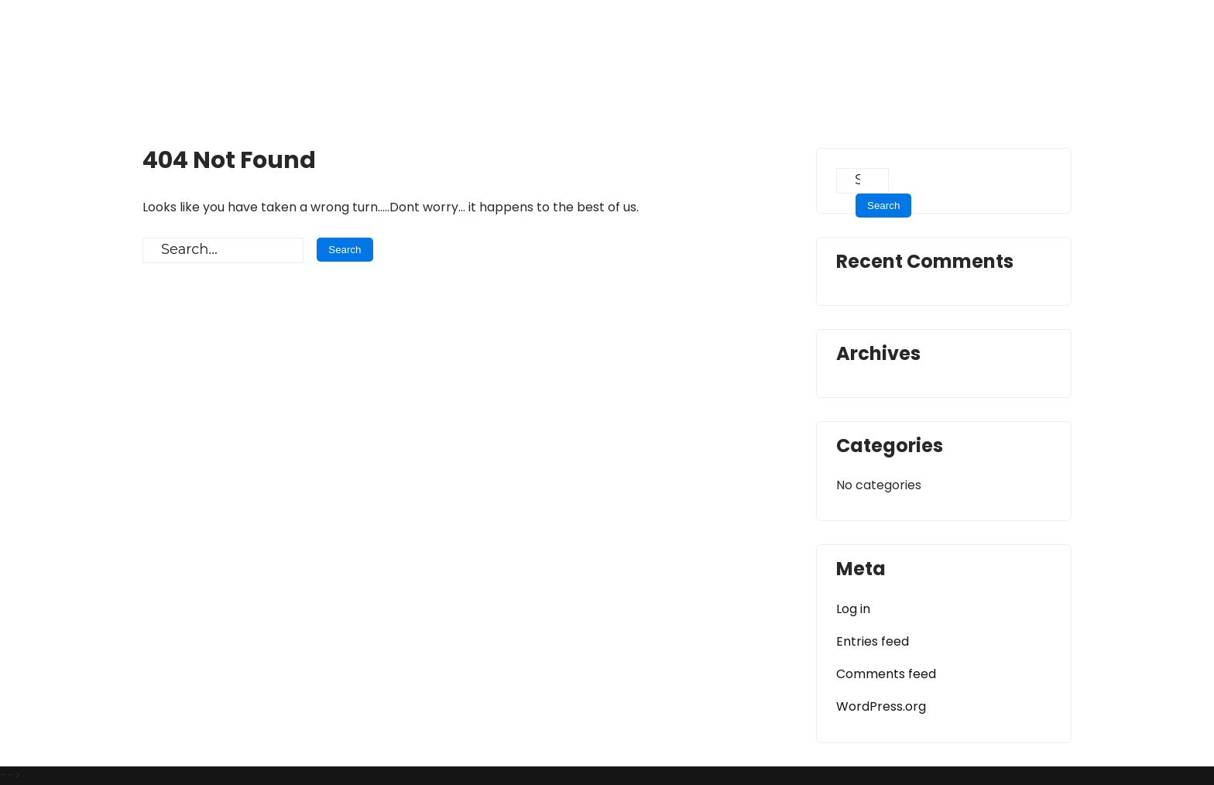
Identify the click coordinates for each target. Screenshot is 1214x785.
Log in (853, 609)
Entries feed (872, 641)
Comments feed (886, 674)
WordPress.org (881, 706)
